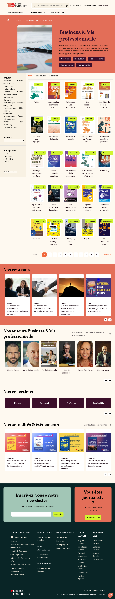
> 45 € (6, 162)
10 (91, 254)
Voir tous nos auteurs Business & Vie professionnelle (92, 333)
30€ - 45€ (8, 159)
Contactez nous (93, 517)
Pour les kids (98, 403)
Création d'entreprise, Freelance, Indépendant (9, 85)
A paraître (53, 76)
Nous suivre (103, 5)
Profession (71, 403)
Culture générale (17, 554)
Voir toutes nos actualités (98, 425)
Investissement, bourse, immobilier (10, 111)
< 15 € (6, 153)
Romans (13, 541)
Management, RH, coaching (9, 117)
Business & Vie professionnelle (39, 20)
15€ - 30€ (7, 156)
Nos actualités (57, 12)
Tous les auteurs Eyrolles (44, 538)
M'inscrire (58, 514)
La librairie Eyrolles (81, 561)
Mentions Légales (81, 577)
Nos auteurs (36, 12)
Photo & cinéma (17, 568)
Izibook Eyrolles (96, 554)
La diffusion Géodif (82, 567)
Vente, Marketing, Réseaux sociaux (10, 125)
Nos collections (96, 59)
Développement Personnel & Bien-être (22, 546)
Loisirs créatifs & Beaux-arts (20, 559)
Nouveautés (41, 76)
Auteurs (7, 137)
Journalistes (61, 537)
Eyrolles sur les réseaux (43, 569)
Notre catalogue (15, 12)
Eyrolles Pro (82, 572)
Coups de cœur (18, 537)
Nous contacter (63, 548)
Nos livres (65, 59)
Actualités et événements (42, 555)
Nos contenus (67, 65)
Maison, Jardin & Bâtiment (21, 564)
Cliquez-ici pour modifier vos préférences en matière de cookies (81, 594)
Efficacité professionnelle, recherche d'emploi (10, 95)
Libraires (60, 541)
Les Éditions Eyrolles (82, 548)
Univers (18, 20)
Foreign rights (62, 544)
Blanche (17, 403)
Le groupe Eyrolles (81, 542)
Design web (44, 403)
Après (106, 254)
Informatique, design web (9, 104)
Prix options (9, 150)
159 (96, 254)
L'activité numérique (82, 554)
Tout (30, 76)
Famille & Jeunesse (18, 551)
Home (8, 20)
